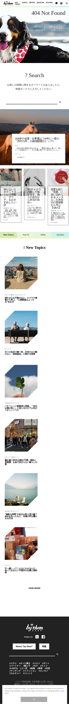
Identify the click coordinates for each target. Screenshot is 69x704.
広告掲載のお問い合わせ (42, 682)
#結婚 (32, 668)
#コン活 (23, 668)
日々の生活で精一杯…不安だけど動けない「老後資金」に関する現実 (21, 353)
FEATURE (49, 2)
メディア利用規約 (34, 687)
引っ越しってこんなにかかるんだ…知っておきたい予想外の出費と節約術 (21, 570)
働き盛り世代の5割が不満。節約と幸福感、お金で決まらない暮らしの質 (21, 462)
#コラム (13, 663)
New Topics (8, 235)
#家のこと (15, 457)
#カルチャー (15, 673)
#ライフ (12, 208)
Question (60, 235)
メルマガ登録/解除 (23, 682)
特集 (44, 646)
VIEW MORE (34, 588)
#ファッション (29, 671)
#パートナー (15, 666)
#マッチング (15, 671)
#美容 (39, 668)
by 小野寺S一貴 (10, 413)
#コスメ (36, 663)
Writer (43, 235)
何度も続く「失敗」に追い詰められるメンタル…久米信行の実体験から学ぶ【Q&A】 (57, 198)
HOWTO (24, 2)
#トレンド (27, 673)
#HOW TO (6, 208)
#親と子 (26, 666)
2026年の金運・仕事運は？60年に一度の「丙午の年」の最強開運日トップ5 (37, 140)
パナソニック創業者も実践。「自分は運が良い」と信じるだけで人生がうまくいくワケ (21, 408)
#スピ (16, 145)
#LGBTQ (14, 668)
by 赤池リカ (8, 357)
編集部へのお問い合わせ (24, 684)
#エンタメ (43, 671)
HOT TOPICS (17, 3)
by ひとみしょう (10, 521)
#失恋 (47, 668)
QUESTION (40, 2)
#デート (45, 663)
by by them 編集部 (10, 467)
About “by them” (24, 646)
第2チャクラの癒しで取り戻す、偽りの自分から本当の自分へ (34, 196)
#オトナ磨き (9, 295)
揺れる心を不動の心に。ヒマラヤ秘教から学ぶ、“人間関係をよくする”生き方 (21, 300)
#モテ (35, 666)
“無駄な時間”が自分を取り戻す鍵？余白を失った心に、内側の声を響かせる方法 (21, 516)
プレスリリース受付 (45, 684)
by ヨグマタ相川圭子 (11, 305)
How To (26, 235)
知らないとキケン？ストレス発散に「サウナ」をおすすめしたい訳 (10, 197)
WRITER (32, 2)
